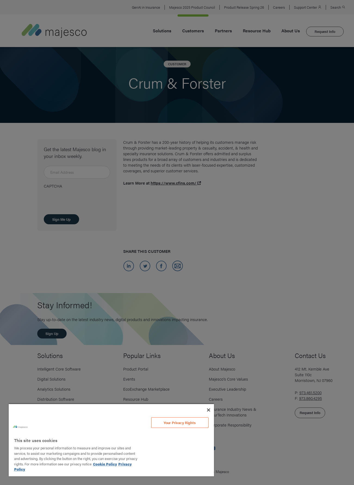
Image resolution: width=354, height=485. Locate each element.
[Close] (208, 410)
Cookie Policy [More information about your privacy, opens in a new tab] (105, 464)
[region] (111, 439)
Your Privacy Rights (180, 422)
